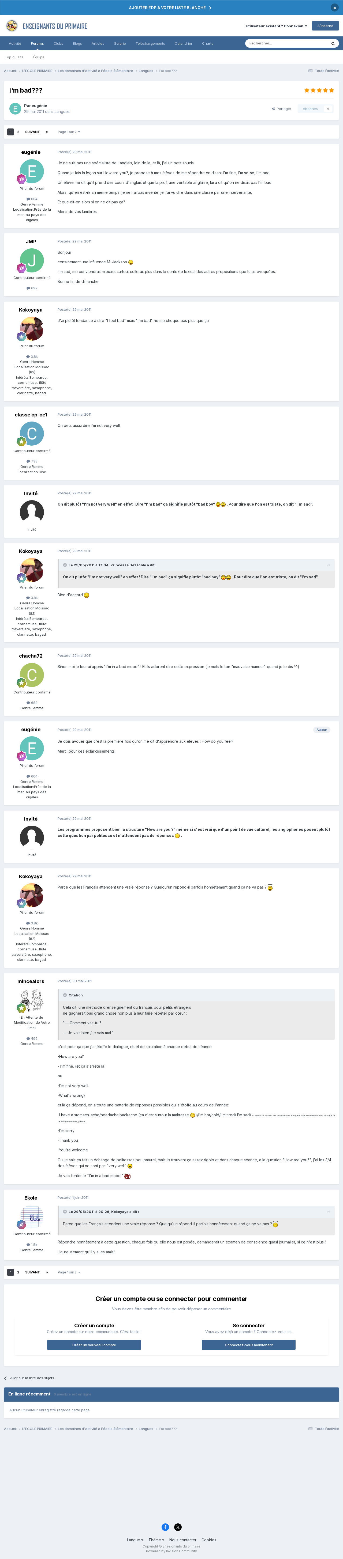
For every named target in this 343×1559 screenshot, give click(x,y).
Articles (98, 43)
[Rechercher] (274, 43)
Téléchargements (150, 43)
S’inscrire (325, 26)
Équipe (38, 57)
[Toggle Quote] (65, 565)
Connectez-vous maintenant (249, 1345)
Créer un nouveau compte (94, 1345)
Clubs (58, 43)
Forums (37, 45)
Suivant (32, 132)
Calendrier (183, 43)
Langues (62, 111)
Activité (15, 43)
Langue (135, 1540)
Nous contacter (182, 1540)
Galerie (120, 43)
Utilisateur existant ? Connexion (276, 26)
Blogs (77, 43)
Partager (281, 109)
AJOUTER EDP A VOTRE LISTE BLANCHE (167, 7)
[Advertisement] (165, 1478)
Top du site (14, 57)
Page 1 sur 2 (69, 132)
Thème (156, 1540)
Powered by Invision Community (171, 1551)
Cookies (209, 1540)
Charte (208, 43)
